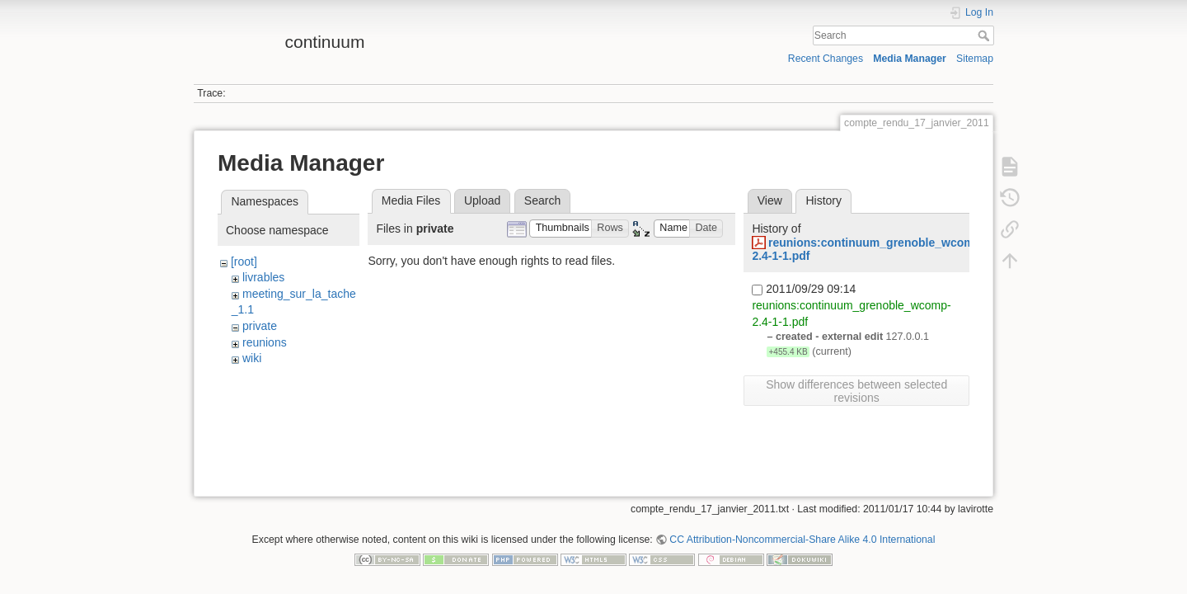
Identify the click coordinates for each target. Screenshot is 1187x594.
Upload (482, 200)
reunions (264, 342)
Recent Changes (825, 58)
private (259, 325)
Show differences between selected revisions (856, 391)
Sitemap (974, 58)
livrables (263, 277)
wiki (251, 358)
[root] (244, 261)
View (770, 200)
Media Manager (909, 58)
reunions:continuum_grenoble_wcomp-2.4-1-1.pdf (868, 249)
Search (985, 35)
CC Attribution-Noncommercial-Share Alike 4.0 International (802, 539)
